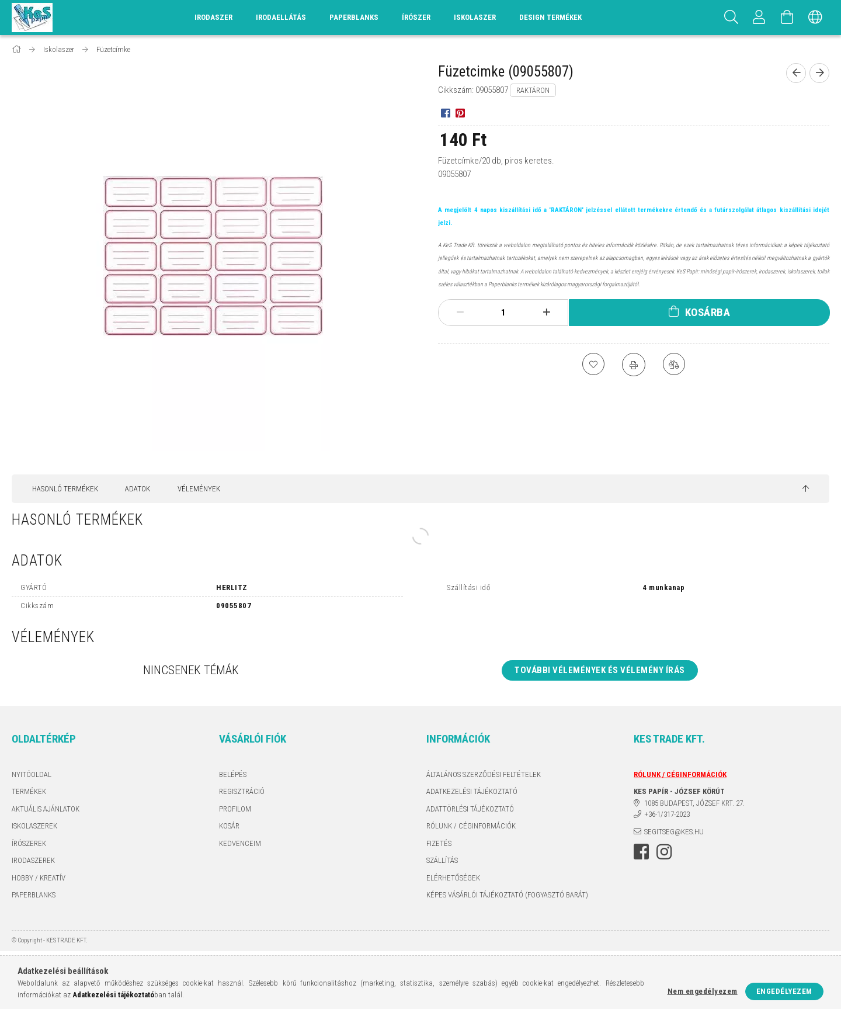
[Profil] (759, 17)
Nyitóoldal (31, 774)
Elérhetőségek (453, 877)
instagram (664, 852)
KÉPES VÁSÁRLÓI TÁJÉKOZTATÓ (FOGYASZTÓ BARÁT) (507, 894)
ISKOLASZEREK (34, 825)
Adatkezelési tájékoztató (471, 791)
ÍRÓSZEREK (29, 843)
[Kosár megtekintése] (787, 17)
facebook (641, 852)
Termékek (29, 791)
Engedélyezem (784, 991)
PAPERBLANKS (33, 894)
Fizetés (438, 843)
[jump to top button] (806, 489)
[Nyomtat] (633, 364)
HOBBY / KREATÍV (38, 877)
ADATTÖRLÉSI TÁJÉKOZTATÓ (470, 809)
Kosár (229, 825)
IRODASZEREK (33, 860)
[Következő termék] (819, 73)
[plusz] (546, 312)
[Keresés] (731, 17)
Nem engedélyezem (703, 991)
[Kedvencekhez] (592, 364)
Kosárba (708, 312)
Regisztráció (242, 791)
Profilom (235, 809)
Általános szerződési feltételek (483, 774)
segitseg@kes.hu (674, 831)
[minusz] (460, 312)
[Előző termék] (796, 73)
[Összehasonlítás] (674, 364)
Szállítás (442, 860)
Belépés (232, 774)
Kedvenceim (240, 843)
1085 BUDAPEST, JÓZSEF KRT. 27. (694, 803)
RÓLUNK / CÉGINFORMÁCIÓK (471, 825)
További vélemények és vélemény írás (600, 670)
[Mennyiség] (503, 312)
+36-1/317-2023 (667, 814)
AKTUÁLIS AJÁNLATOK (45, 809)
